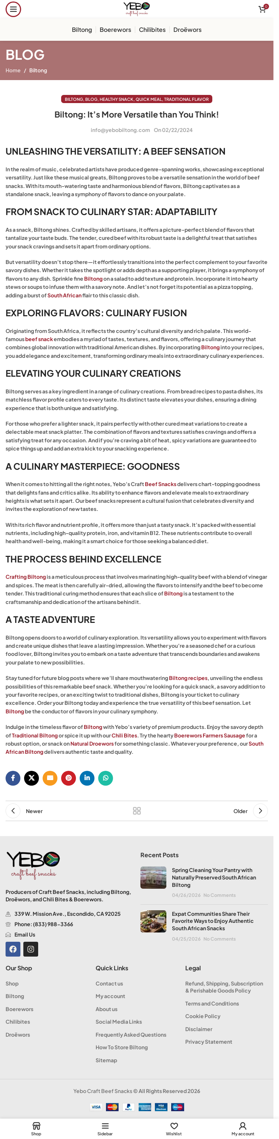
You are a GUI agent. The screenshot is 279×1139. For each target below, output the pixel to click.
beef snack (39, 339)
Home (13, 70)
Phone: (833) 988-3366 (43, 924)
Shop (12, 983)
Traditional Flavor (186, 99)
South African (64, 295)
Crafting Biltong (26, 576)
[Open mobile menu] (13, 9)
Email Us (24, 934)
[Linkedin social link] (87, 778)
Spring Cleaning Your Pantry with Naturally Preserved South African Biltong (214, 877)
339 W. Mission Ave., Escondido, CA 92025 (67, 913)
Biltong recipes (188, 677)
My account (110, 996)
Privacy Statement (208, 1041)
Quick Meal (149, 99)
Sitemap (106, 1060)
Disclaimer (198, 1029)
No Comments (219, 895)
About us (106, 1009)
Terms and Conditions (212, 1003)
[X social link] (31, 778)
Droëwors (18, 1034)
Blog (91, 99)
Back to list (137, 810)
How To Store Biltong (122, 1047)
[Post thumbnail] (153, 882)
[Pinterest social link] (68, 778)
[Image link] (33, 865)
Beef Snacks (160, 484)
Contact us (109, 983)
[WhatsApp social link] (105, 778)
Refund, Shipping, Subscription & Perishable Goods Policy (224, 987)
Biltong (38, 70)
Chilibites (18, 1021)
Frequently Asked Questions (131, 1034)
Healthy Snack (116, 99)
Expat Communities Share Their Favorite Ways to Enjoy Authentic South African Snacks (213, 920)
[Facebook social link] (13, 778)
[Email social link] (50, 778)
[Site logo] (136, 8)
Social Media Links (119, 1021)
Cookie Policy (202, 1016)
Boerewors (19, 1009)
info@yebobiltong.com (120, 129)
